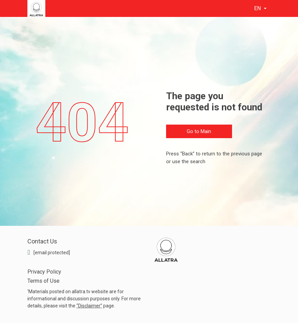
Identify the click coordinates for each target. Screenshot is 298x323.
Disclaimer (89, 305)
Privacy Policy (44, 271)
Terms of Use (43, 281)
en (258, 8)
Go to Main (199, 131)
